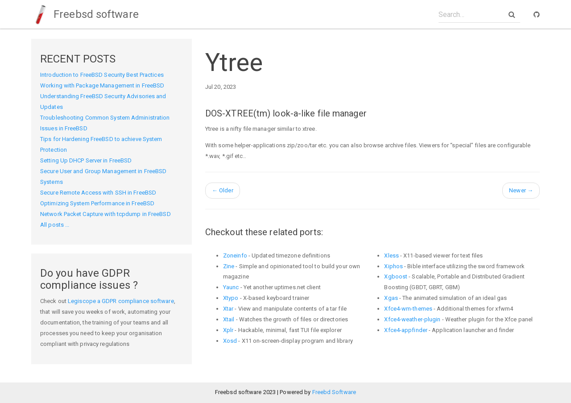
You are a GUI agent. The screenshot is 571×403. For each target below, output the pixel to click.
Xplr (228, 330)
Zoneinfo (235, 255)
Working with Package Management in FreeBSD (102, 85)
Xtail (229, 319)
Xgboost (395, 276)
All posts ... (54, 224)
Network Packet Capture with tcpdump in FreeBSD (105, 214)
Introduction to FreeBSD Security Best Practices (102, 74)
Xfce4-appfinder (405, 330)
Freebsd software (85, 14)
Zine (228, 266)
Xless (391, 255)
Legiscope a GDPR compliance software (121, 301)
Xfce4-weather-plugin (412, 319)
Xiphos (393, 266)
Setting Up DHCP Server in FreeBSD (86, 160)
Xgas (390, 298)
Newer (521, 190)
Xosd (230, 340)
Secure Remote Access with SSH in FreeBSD (98, 192)
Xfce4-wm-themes (408, 308)
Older (222, 190)
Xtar (228, 308)
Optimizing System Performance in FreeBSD (97, 203)
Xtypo (231, 298)
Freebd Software (334, 392)
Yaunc (231, 287)
